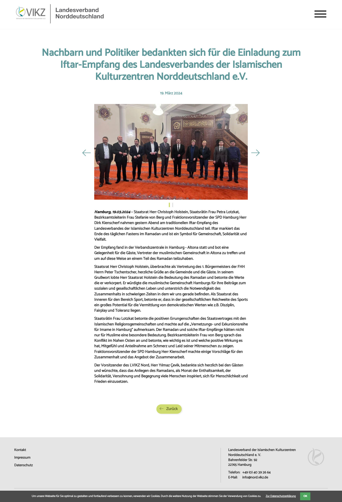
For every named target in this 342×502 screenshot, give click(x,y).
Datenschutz (23, 465)
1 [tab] (170, 205)
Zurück (172, 409)
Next (255, 152)
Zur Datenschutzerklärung (281, 496)
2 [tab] (173, 205)
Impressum (22, 458)
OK (305, 496)
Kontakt (20, 450)
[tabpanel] (171, 153)
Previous (86, 152)
